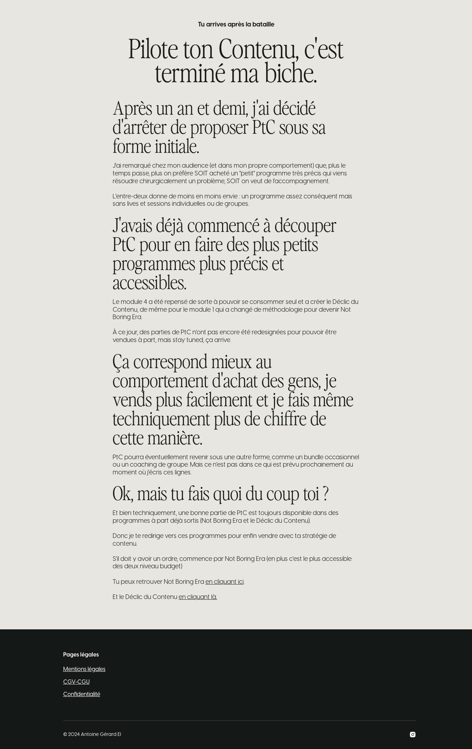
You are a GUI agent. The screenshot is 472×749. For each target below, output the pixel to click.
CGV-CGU (76, 682)
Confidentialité (81, 694)
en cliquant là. (198, 597)
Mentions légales (84, 669)
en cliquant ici (224, 582)
